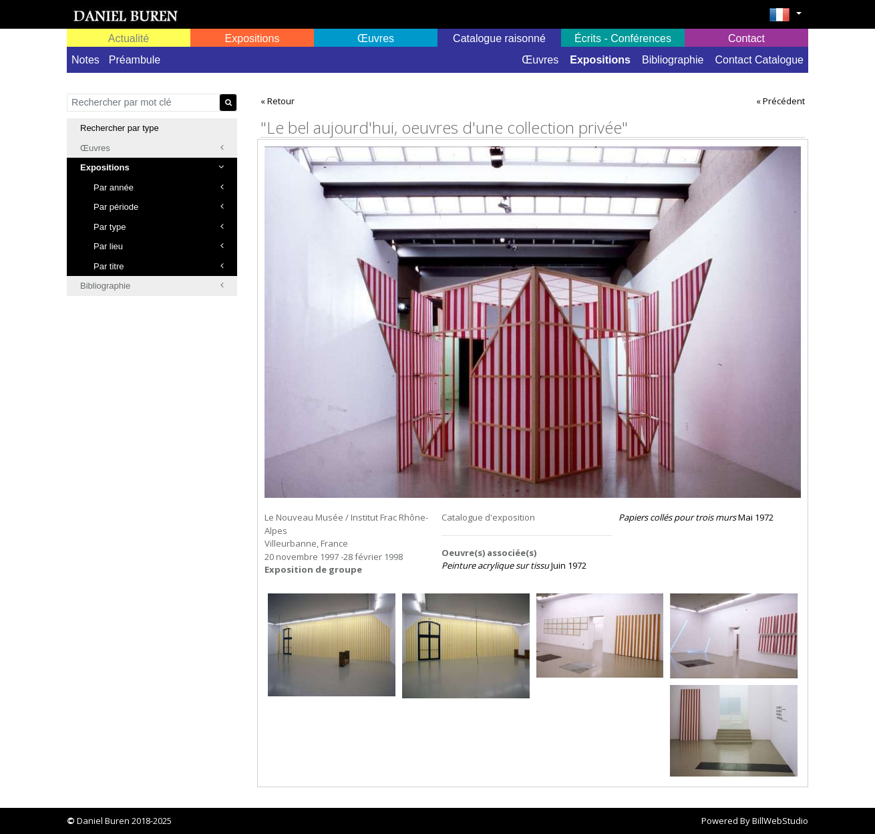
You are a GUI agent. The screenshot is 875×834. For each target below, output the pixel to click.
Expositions (600, 59)
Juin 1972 (514, 565)
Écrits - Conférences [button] (622, 38)
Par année (159, 187)
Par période (159, 206)
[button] (785, 18)
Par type (159, 227)
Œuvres (540, 59)
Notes (85, 59)
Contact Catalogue (759, 59)
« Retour (277, 101)
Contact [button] (746, 38)
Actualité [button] (128, 38)
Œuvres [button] (375, 38)
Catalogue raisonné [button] (499, 38)
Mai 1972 (696, 517)
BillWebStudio (780, 821)
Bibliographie (673, 59)
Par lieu (159, 246)
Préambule (134, 59)
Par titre (159, 266)
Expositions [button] (252, 38)
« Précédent (780, 101)
